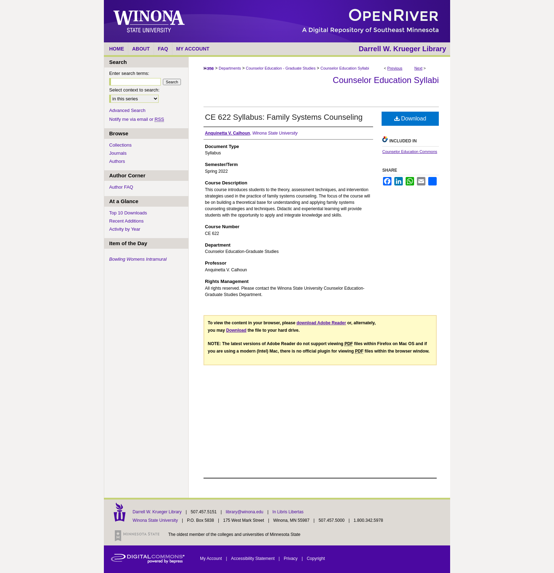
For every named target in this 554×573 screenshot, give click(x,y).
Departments (230, 68)
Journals (117, 153)
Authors (117, 161)
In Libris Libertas (287, 511)
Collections (120, 145)
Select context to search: (134, 90)
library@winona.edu (245, 511)
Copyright (316, 558)
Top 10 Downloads (128, 212)
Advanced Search (127, 110)
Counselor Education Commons (409, 151)
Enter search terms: (129, 73)
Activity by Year (124, 229)
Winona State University (155, 520)
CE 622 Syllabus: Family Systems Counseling (284, 117)
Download (410, 119)
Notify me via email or (136, 119)
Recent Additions (126, 221)
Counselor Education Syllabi (344, 68)
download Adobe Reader (321, 322)
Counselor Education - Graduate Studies (281, 68)
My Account (211, 558)
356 (210, 68)
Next (418, 68)
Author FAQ (121, 187)
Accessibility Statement (253, 558)
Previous (394, 68)
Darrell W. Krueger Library (157, 511)
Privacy (291, 558)
